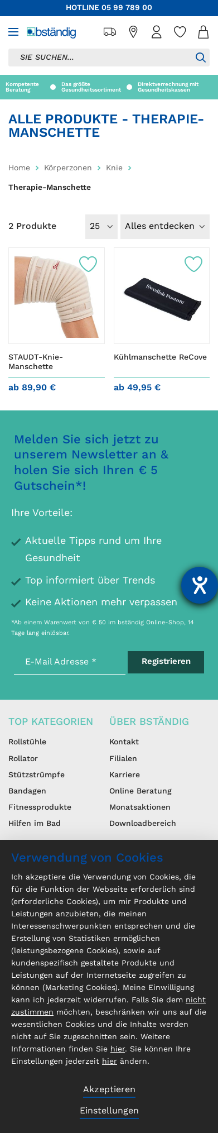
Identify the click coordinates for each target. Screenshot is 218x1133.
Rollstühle (27, 742)
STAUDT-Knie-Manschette (35, 362)
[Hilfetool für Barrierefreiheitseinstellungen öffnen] (199, 585)
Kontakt (124, 742)
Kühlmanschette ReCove (160, 357)
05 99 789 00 (126, 8)
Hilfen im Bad (34, 824)
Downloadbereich (142, 824)
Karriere (124, 775)
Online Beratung (140, 791)
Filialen (123, 759)
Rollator (23, 759)
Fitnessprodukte (39, 807)
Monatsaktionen (140, 807)
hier (117, 1049)
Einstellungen (109, 1111)
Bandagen (27, 791)
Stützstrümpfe (36, 775)
